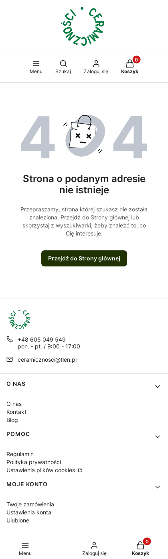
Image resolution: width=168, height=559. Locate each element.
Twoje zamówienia (30, 504)
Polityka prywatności (33, 462)
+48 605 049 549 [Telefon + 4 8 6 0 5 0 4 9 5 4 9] (42, 339)
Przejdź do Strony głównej (84, 258)
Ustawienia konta (28, 512)
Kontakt (16, 411)
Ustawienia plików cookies (41, 470)
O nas (14, 403)
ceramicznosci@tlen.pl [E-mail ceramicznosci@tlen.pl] (47, 359)
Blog (12, 419)
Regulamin (20, 453)
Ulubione (17, 520)
